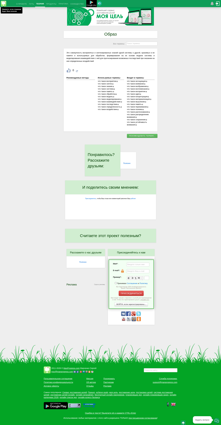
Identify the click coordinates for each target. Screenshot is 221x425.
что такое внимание (135, 84)
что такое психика (134, 109)
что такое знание (105, 86)
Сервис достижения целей (74, 392)
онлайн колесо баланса (89, 397)
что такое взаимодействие (109, 102)
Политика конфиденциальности (58, 382)
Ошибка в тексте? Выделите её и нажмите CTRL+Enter (110, 413)
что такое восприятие (107, 81)
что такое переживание (137, 107)
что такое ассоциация (136, 81)
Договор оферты (51, 386)
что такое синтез (105, 84)
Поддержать (109, 378)
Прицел (91, 392)
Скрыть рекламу (99, 284)
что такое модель (105, 96)
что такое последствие (107, 104)
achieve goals (102, 392)
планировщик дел (133, 395)
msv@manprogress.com (62, 372)
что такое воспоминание (137, 89)
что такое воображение (137, 86)
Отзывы (90, 386)
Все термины (118, 44)
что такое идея (133, 94)
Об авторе (91, 382)
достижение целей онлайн (62, 395)
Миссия (89, 378)
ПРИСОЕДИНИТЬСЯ (131, 293)
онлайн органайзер (84, 395)
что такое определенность (109, 107)
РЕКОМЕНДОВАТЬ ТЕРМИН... (142, 136)
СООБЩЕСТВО (77, 4)
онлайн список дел (68, 397)
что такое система (105, 89)
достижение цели (127, 392)
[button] (217, 421)
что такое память (105, 91)
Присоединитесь (90, 198)
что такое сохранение (136, 120)
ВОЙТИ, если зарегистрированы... (131, 304)
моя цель (113, 392)
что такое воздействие (107, 109)
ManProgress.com (72, 368)
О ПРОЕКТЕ (21, 4)
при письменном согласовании (143, 418)
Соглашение (132, 283)
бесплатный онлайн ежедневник (109, 395)
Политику (144, 283)
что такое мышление (136, 102)
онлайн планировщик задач (156, 395)
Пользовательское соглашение (58, 378)
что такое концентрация (137, 96)
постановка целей (144, 392)
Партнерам (108, 382)
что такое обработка (106, 94)
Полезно (126, 163)
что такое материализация (138, 99)
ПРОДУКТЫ (51, 4)
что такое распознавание (137, 112)
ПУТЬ (31, 4)
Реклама (107, 386)
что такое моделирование (109, 99)
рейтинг (133, 198)
